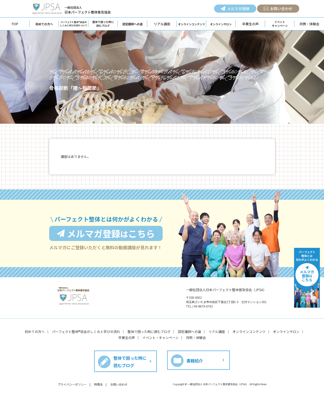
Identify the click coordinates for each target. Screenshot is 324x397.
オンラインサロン (286, 331)
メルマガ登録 (235, 8)
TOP (14, 23)
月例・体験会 (196, 337)
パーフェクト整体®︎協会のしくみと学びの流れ (86, 331)
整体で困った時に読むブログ (148, 331)
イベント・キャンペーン (160, 337)
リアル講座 (162, 23)
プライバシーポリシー (72, 384)
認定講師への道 (189, 331)
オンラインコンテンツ (249, 331)
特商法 (98, 384)
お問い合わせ (278, 8)
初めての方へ (35, 331)
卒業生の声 (250, 23)
